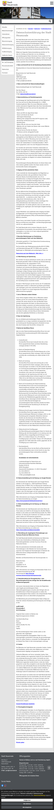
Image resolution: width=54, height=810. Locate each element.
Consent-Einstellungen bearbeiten (25, 704)
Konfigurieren (27, 800)
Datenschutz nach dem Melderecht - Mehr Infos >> (29, 253)
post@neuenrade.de (11, 770)
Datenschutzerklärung (39, 795)
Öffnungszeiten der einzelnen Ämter (29, 775)
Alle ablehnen (27, 804)
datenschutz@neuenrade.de (28, 94)
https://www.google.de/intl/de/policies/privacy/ (29, 501)
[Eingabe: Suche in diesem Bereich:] (25, 21)
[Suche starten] (50, 21)
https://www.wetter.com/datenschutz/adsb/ (28, 530)
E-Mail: (3, 770)
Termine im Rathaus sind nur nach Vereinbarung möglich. (34, 760)
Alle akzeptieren (27, 807)
